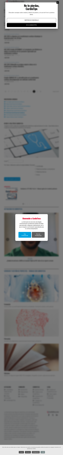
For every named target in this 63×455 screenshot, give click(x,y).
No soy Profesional (38, 234)
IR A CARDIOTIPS (31, 25)
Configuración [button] (36, 452)
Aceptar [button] (21, 452)
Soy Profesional (25, 234)
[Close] (57, 2)
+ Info (43, 452)
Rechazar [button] (28, 452)
